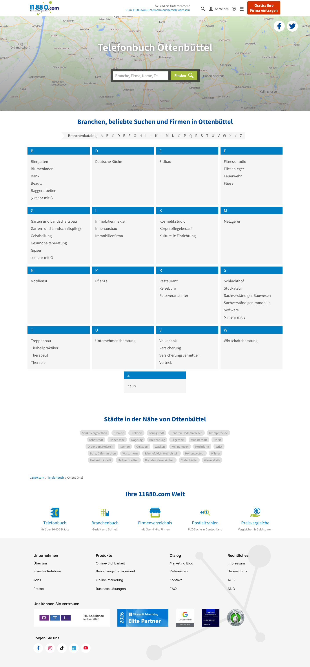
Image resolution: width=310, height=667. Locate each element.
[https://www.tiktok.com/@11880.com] (62, 648)
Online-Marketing (109, 580)
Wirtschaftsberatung (240, 340)
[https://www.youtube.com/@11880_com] (86, 648)
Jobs (37, 580)
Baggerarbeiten (43, 190)
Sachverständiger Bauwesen (247, 295)
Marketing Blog (181, 563)
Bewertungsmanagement (115, 571)
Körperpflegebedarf (175, 228)
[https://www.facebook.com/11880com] (38, 648)
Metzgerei (232, 221)
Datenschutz (238, 571)
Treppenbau (41, 340)
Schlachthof (234, 280)
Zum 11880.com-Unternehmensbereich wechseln (158, 10)
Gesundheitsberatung (49, 242)
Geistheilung (41, 235)
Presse (38, 589)
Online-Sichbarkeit (110, 563)
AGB (231, 580)
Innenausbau (106, 228)
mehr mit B (42, 197)
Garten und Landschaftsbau (54, 221)
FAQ (173, 589)
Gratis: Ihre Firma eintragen (264, 8)
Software (231, 309)
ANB (231, 589)
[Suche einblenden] (205, 8)
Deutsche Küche (108, 161)
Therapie (38, 362)
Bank (35, 175)
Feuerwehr (233, 175)
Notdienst (39, 280)
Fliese (228, 183)
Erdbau (165, 161)
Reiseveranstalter (173, 295)
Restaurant (168, 280)
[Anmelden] (220, 8)
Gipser (36, 250)
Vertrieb (165, 362)
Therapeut (39, 355)
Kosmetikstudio (172, 221)
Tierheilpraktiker (44, 347)
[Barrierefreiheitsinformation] (236, 8)
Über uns (40, 563)
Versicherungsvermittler (179, 355)
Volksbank (168, 340)
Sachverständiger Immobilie (247, 302)
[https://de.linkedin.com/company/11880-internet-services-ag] (74, 648)
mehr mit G (42, 257)
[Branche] (140, 75)
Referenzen (179, 571)
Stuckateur (233, 288)
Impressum (236, 563)
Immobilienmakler (110, 221)
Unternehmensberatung (115, 340)
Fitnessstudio (235, 161)
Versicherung (170, 347)
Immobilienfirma (109, 235)
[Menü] (243, 8)
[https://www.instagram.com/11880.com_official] (50, 648)
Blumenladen (42, 168)
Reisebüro (167, 288)
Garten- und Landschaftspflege (56, 228)
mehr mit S (235, 317)
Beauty (36, 183)
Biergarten (39, 161)
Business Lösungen (111, 589)
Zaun (131, 385)
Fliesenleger (234, 168)
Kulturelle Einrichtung (177, 235)
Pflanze (101, 280)
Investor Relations (47, 571)
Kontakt (176, 580)
